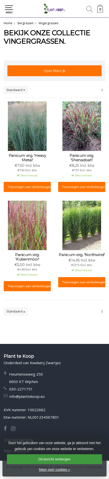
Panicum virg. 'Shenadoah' (82, 157)
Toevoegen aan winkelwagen (29, 187)
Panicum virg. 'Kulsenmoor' (27, 257)
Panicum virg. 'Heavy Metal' (27, 157)
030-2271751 (21, 388)
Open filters (54, 71)
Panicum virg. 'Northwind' (82, 255)
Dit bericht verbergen (54, 459)
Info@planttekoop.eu (27, 396)
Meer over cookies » (54, 470)
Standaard (15, 90)
